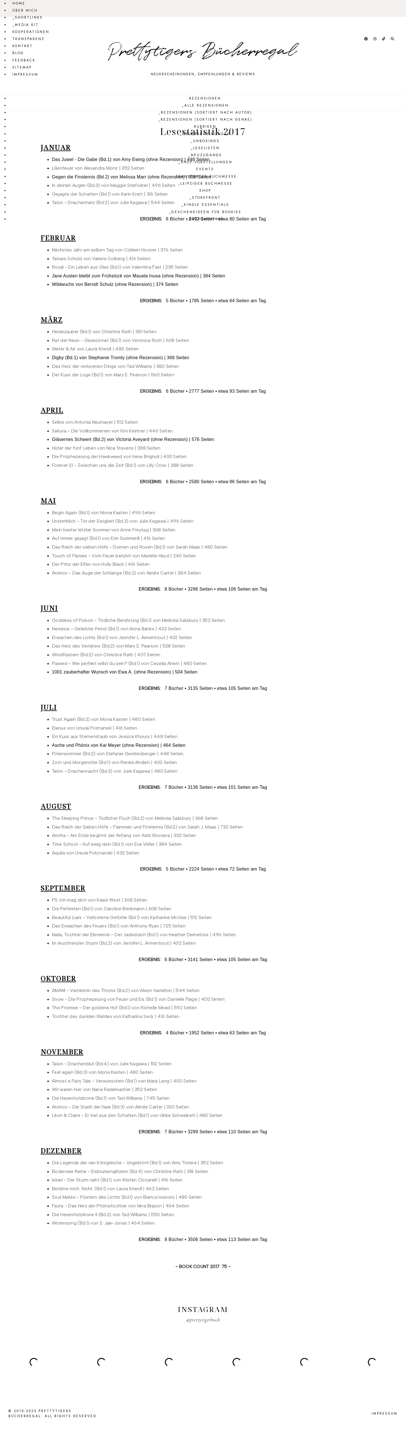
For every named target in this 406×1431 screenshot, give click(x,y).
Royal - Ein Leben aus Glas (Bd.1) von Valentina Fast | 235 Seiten (120, 267)
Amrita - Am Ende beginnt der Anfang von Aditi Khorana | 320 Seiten (124, 835)
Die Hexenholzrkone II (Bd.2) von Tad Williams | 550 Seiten (113, 1214)
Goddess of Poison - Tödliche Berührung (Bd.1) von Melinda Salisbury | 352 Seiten (138, 620)
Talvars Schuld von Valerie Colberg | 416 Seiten (101, 258)
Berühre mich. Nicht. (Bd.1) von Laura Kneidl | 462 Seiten (110, 1188)
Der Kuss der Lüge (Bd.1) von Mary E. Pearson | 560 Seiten (113, 374)
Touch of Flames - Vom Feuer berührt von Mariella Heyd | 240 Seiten (124, 555)
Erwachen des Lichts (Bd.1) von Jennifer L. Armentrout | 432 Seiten (122, 637)
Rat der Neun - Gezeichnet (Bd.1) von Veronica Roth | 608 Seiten (120, 340)
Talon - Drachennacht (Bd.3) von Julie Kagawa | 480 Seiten (114, 771)
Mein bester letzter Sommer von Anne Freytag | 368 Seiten (113, 530)
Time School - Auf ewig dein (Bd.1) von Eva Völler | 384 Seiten (117, 844)
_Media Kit (25, 24)
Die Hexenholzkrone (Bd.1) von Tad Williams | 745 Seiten (111, 1098)
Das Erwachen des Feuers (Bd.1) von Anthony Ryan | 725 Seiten (119, 926)
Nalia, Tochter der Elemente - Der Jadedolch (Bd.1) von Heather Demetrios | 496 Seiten (144, 934)
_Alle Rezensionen (205, 105)
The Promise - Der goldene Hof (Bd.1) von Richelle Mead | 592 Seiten (124, 1007)
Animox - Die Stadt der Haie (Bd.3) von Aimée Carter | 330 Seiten (120, 1107)
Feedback (24, 60)
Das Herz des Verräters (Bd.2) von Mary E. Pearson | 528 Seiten (118, 646)
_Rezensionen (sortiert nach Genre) (205, 119)
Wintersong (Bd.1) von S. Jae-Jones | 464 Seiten (103, 1223)
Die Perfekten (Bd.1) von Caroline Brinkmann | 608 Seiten (111, 908)
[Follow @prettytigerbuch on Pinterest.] (366, 38)
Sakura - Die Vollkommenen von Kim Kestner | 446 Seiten (112, 431)
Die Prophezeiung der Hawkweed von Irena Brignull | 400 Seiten (119, 456)
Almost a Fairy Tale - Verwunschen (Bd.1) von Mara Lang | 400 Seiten (124, 1081)
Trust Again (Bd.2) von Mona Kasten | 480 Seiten (103, 719)
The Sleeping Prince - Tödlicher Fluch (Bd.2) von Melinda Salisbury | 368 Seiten (135, 818)
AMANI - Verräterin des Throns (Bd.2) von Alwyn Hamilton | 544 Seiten (125, 990)
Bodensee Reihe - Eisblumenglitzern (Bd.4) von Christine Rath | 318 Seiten (130, 1171)
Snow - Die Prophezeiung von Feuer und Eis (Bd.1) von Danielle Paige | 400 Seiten (138, 999)
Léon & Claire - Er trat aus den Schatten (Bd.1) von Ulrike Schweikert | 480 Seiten (137, 1115)
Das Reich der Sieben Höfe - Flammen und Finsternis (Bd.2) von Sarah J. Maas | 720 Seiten (147, 827)
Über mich (25, 10)
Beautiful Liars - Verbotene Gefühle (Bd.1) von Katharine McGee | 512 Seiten (132, 917)
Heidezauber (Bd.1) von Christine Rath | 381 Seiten (104, 331)
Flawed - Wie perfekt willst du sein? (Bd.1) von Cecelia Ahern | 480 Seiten (129, 663)
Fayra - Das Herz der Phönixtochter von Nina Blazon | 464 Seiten (120, 1206)
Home (18, 3)
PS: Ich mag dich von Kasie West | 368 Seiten (99, 900)
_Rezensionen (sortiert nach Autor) (205, 112)
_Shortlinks (27, 17)
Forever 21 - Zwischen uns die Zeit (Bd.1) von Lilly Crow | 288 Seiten (122, 465)
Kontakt (22, 45)
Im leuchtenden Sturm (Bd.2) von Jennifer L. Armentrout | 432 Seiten (124, 943)
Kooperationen (30, 31)
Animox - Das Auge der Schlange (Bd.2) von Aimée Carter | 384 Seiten (126, 573)
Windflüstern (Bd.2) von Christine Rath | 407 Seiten (106, 654)
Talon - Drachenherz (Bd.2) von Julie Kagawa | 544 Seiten (113, 202)
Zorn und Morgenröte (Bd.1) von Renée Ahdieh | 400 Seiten (114, 762)
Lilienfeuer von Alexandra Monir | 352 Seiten (98, 168)
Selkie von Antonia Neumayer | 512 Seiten (95, 422)
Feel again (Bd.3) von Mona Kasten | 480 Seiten (102, 1072)
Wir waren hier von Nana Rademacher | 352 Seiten (104, 1089)
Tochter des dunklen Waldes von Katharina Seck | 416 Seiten (115, 1016)
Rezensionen (205, 98)
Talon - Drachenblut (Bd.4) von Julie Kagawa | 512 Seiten (112, 1063)
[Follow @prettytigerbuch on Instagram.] (375, 38)
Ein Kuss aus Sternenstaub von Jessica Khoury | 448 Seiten (114, 736)
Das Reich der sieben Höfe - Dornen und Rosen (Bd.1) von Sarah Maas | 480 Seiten (140, 547)
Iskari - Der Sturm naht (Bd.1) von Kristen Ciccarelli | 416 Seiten (117, 1180)
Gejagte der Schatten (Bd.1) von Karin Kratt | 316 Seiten (110, 194)
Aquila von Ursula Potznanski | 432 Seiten (95, 853)
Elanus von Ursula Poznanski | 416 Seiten (94, 728)
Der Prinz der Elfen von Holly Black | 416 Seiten (100, 564)
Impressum (25, 74)
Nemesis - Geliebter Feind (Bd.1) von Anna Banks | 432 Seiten (116, 628)
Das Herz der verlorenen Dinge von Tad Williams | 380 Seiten (115, 366)
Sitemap (22, 67)
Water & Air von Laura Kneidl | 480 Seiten (95, 349)
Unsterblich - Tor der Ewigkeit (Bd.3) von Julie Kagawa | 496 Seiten (122, 521)
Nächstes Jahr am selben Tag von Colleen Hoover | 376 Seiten (117, 250)
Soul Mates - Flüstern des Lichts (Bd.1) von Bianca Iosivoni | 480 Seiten (127, 1197)
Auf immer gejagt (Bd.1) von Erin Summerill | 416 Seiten (108, 538)
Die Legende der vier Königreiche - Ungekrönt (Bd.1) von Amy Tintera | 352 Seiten (137, 1162)
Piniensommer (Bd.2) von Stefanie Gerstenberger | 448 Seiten (118, 753)
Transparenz (28, 38)
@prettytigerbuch (203, 1320)
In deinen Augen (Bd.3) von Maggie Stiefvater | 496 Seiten (113, 185)
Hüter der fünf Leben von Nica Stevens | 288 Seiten (106, 448)
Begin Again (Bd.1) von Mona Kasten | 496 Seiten (103, 512)
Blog (18, 53)
